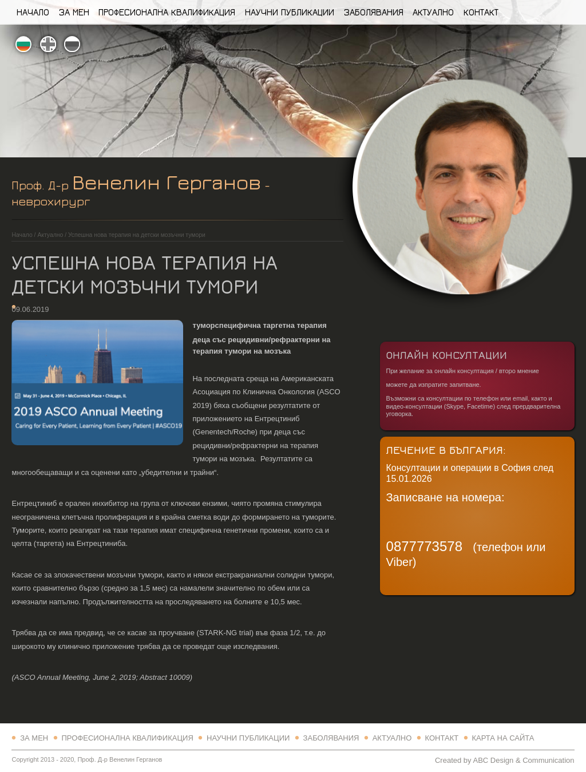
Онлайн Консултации (446, 354)
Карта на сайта (503, 738)
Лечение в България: (446, 449)
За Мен (74, 12)
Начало (33, 12)
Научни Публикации (289, 12)
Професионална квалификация (166, 12)
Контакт (481, 12)
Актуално (433, 12)
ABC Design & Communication (523, 760)
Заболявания (373, 12)
